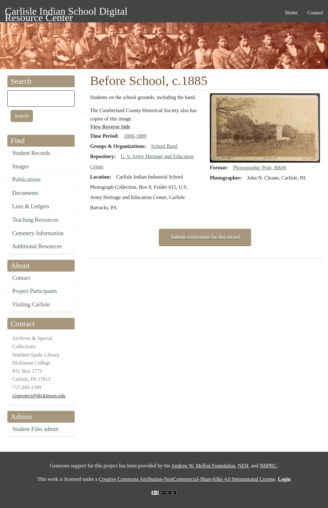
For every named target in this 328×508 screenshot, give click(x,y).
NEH (243, 465)
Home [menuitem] (291, 12)
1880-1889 (135, 136)
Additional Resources (37, 246)
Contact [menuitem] (315, 12)
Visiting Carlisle (31, 304)
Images (20, 166)
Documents (25, 193)
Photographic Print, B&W (260, 167)
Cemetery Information (37, 233)
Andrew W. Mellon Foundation (203, 465)
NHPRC (268, 465)
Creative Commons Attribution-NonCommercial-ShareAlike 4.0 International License (187, 479)
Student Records (31, 153)
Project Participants (34, 291)
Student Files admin (35, 429)
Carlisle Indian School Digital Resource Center (66, 12)
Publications (26, 179)
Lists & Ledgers (30, 206)
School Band (164, 146)
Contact (21, 278)
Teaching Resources (35, 220)
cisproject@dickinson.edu (38, 395)
